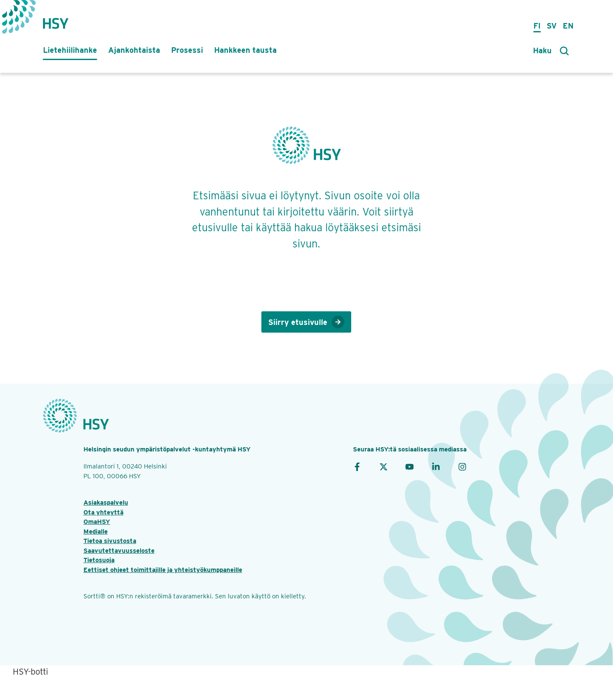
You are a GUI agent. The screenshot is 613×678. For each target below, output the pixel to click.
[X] (383, 466)
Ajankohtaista (134, 50)
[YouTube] (409, 466)
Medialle (95, 531)
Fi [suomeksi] (537, 25)
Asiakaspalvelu (105, 502)
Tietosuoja (99, 560)
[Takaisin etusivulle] (56, 19)
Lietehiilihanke (70, 50)
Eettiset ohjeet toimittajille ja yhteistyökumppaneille (162, 570)
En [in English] (568, 25)
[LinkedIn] (436, 466)
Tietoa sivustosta (109, 541)
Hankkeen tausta (245, 50)
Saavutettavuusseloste (119, 550)
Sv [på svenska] (552, 25)
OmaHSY (96, 522)
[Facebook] (357, 466)
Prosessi (187, 50)
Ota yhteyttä (103, 512)
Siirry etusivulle (306, 322)
